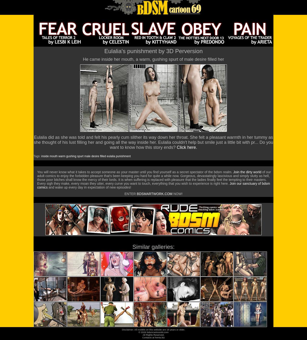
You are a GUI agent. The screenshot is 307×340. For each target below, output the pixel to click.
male (87, 156)
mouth (54, 156)
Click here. (187, 147)
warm (61, 156)
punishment (123, 156)
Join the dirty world (247, 172)
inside (45, 156)
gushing (71, 156)
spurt (80, 156)
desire (95, 156)
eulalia (111, 156)
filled (103, 156)
